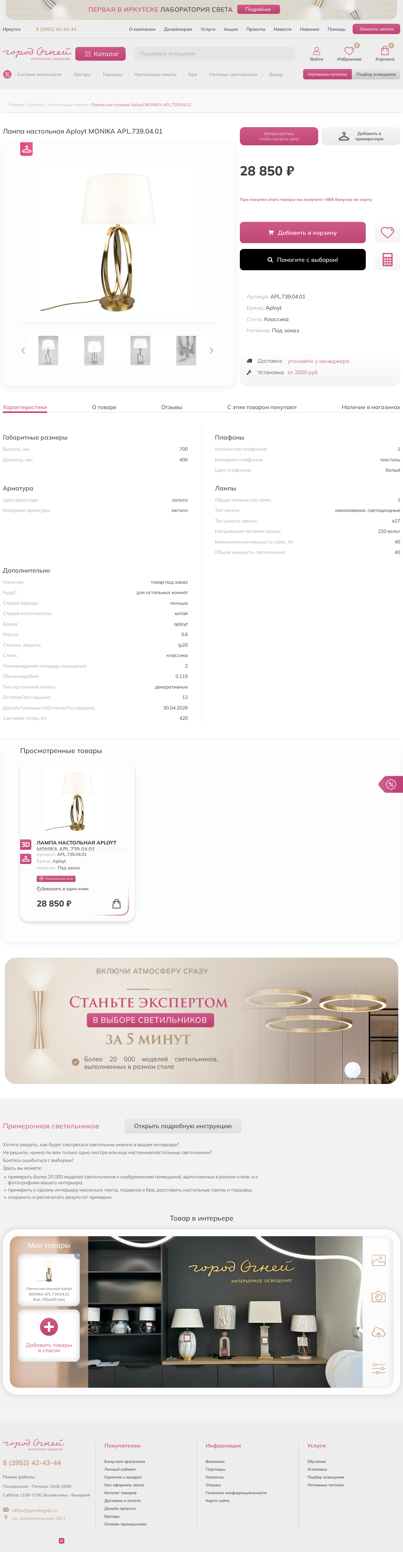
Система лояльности (39, 74)
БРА (192, 74)
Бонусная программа (124, 1461)
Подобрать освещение (167, 53)
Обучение (316, 1461)
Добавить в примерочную (361, 136)
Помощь (337, 29)
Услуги (208, 29)
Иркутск (12, 29)
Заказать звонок (376, 29)
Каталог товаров (120, 1492)
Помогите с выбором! (303, 259)
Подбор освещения (376, 74)
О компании (142, 29)
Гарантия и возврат (123, 1477)
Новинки (309, 29)
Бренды (112, 1516)
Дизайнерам (178, 29)
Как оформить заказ (124, 1484)
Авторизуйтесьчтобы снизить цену (279, 136)
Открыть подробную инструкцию (183, 1125)
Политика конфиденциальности (236, 1492)
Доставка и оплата (122, 1500)
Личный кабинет (120, 1469)
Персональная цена (56, 879)
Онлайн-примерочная (125, 1524)
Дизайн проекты (120, 1508)
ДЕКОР (276, 74)
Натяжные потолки (327, 74)
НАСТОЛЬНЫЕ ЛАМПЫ (155, 74)
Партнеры (216, 1469)
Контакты (215, 1477)
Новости (283, 29)
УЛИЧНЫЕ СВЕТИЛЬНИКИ (233, 74)
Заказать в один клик (63, 888)
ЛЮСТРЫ (82, 74)
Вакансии (215, 1461)
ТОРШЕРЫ (112, 74)
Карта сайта (217, 1500)
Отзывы (213, 1484)
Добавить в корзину (302, 232)
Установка (317, 1469)
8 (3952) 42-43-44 (56, 29)
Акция (231, 29)
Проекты (255, 29)
